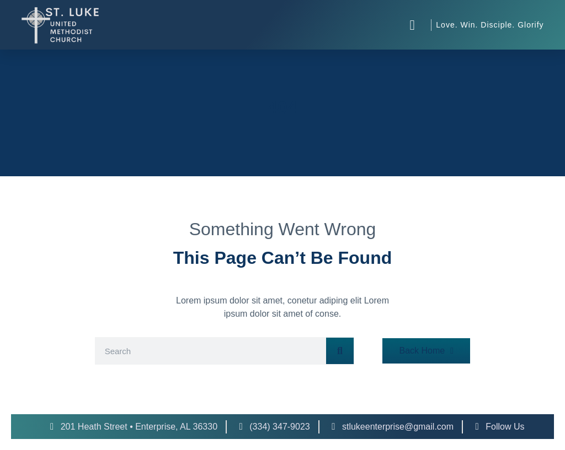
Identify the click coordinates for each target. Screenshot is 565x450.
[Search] (340, 351)
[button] (412, 24)
